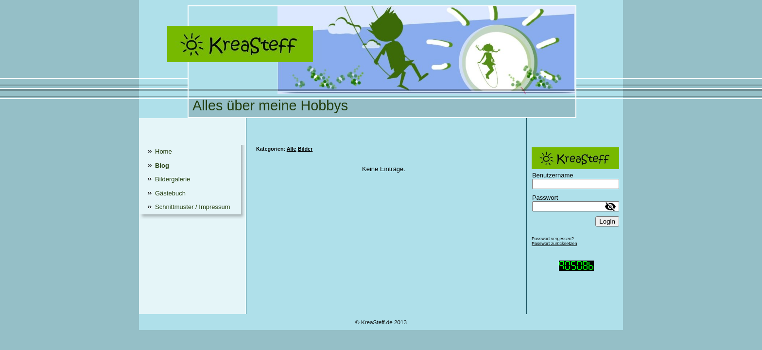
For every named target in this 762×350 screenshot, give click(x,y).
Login (607, 221)
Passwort (545, 197)
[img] (381, 59)
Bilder (305, 149)
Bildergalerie (172, 179)
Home (163, 151)
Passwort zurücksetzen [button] (554, 243)
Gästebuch (170, 193)
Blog (162, 165)
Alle (291, 149)
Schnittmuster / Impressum (192, 206)
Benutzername (552, 175)
